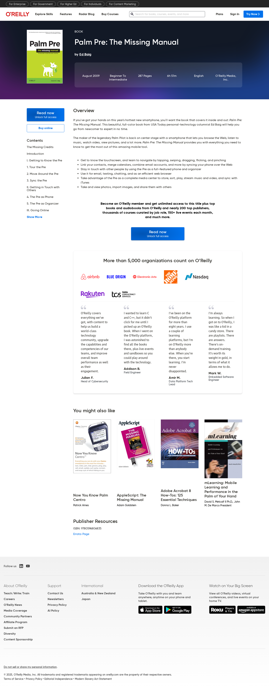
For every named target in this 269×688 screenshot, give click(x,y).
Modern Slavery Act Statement (93, 679)
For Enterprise (17, 4)
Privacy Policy (57, 605)
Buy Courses (110, 14)
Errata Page (81, 534)
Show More (34, 217)
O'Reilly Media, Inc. (225, 77)
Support (54, 585)
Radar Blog (86, 14)
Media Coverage (15, 611)
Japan (85, 599)
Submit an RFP (13, 628)
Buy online (45, 128)
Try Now (253, 14)
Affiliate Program (15, 622)
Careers (9, 599)
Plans (219, 14)
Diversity (10, 634)
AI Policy (53, 611)
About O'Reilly (15, 585)
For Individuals (92, 4)
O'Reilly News (13, 605)
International (92, 585)
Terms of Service (13, 679)
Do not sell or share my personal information (30, 667)
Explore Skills (44, 14)
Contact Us (55, 593)
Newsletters (56, 599)
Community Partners (18, 616)
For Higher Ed (68, 4)
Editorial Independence (58, 679)
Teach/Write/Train (16, 593)
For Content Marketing (122, 4)
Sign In (234, 14)
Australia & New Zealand (98, 593)
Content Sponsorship (18, 639)
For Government (43, 4)
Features (66, 14)
